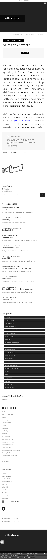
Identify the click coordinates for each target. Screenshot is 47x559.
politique (14, 142)
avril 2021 (5, 495)
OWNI (4, 458)
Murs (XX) (6, 220)
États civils (5, 428)
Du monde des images (12, 343)
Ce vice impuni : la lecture (13, 330)
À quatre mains (9, 323)
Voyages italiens (9, 387)
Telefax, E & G (7, 230)
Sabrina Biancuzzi (7, 444)
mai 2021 (5, 492)
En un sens (8, 346)
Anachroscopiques (10, 327)
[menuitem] (18, 34)
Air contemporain (21, 139)
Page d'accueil (29, 34)
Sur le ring (5, 431)
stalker (4, 417)
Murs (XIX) (6, 258)
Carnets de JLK (6, 422)
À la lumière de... (10, 320)
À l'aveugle (8, 317)
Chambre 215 (7, 299)
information (25, 142)
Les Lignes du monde (8, 442)
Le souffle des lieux (10, 355)
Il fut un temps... (10, 352)
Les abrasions (9, 359)
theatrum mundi (7, 414)
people (32, 142)
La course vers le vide (10, 248)
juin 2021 (5, 490)
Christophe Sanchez (8, 453)
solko (3, 412)
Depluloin (5, 425)
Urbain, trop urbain (8, 439)
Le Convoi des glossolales (9, 456)
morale (9, 144)
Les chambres (9, 362)
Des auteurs (8, 339)
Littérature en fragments (12, 368)
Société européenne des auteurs (11, 450)
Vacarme (4, 434)
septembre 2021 (7, 481)
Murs (6, 375)
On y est (5, 209)
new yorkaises (9, 378)
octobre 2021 (6, 479)
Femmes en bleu (10, 349)
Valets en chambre (16, 45)
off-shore (12, 18)
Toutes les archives (12, 501)
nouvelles (7, 381)
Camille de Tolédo (7, 447)
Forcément (6, 279)
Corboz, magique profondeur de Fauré (17, 268)
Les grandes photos (11, 365)
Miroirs (7, 371)
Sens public (5, 461)
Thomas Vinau (6, 436)
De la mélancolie (10, 333)
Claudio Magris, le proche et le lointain (17, 289)
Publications (8, 384)
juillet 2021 (5, 487)
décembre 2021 (6, 476)
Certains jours (6, 420)
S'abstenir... (41, 34)
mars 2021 (5, 498)
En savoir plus (27, 557)
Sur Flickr (5, 399)
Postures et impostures (22, 140)
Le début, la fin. (8, 237)
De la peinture (9, 336)
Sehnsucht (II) (17, 34)
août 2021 (5, 484)
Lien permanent (14, 136)
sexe (19, 142)
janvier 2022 (5, 473)
